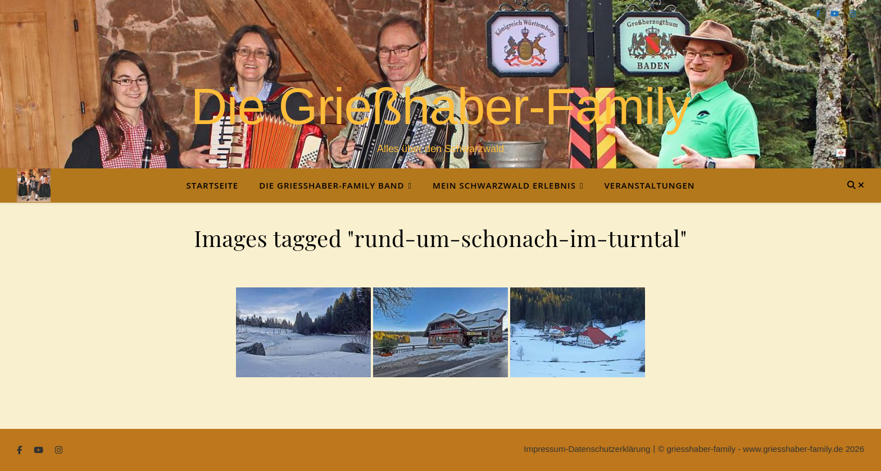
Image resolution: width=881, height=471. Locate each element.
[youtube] (835, 14)
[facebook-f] (819, 14)
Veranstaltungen (649, 185)
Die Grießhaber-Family (440, 107)
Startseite (212, 185)
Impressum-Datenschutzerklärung (587, 449)
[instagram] (853, 14)
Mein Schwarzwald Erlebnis (504, 185)
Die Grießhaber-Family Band (331, 185)
